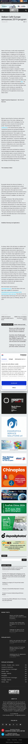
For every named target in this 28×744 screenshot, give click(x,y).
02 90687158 (15, 713)
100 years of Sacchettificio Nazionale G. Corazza (13, 588)
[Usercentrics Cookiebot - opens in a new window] (20, 355)
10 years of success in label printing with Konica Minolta (12, 594)
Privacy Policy (14, 739)
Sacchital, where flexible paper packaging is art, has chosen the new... (17, 624)
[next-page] (15, 352)
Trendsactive (4, 127)
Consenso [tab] (4, 359)
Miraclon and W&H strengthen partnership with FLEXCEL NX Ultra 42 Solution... (18, 617)
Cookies (8, 739)
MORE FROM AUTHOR (19, 324)
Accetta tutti (14, 383)
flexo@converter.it (10, 715)
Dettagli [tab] (11, 359)
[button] (2, 10)
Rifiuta (14, 387)
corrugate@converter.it (20, 715)
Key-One (20, 742)
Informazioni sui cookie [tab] (21, 359)
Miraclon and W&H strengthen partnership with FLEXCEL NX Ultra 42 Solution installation (17, 330)
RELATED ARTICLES (7, 324)
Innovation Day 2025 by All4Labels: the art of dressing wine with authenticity (14, 599)
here (22, 81)
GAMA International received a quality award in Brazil (7, 318)
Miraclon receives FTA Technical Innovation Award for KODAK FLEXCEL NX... (17, 649)
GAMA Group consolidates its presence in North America (20, 318)
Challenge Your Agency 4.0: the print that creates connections (13, 583)
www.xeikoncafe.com (6, 288)
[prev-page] (13, 352)
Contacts (20, 739)
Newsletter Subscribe (15, 730)
